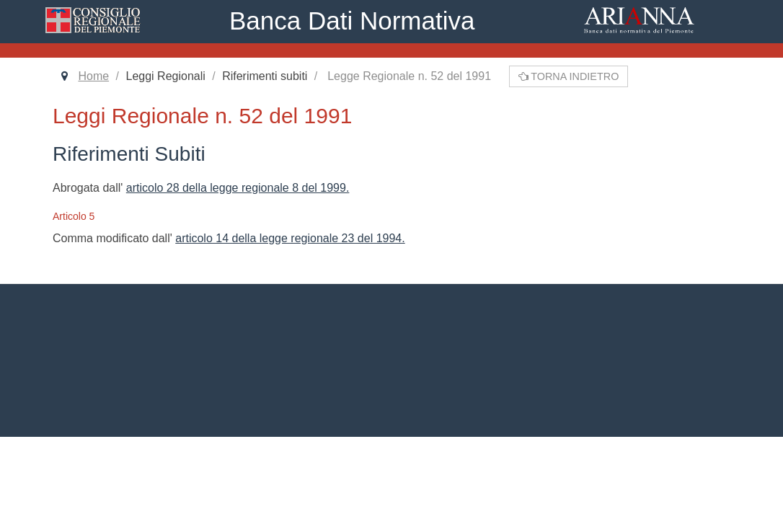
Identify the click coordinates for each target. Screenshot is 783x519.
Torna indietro (568, 76)
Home (93, 76)
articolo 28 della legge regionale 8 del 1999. (238, 188)
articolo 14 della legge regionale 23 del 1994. (289, 238)
